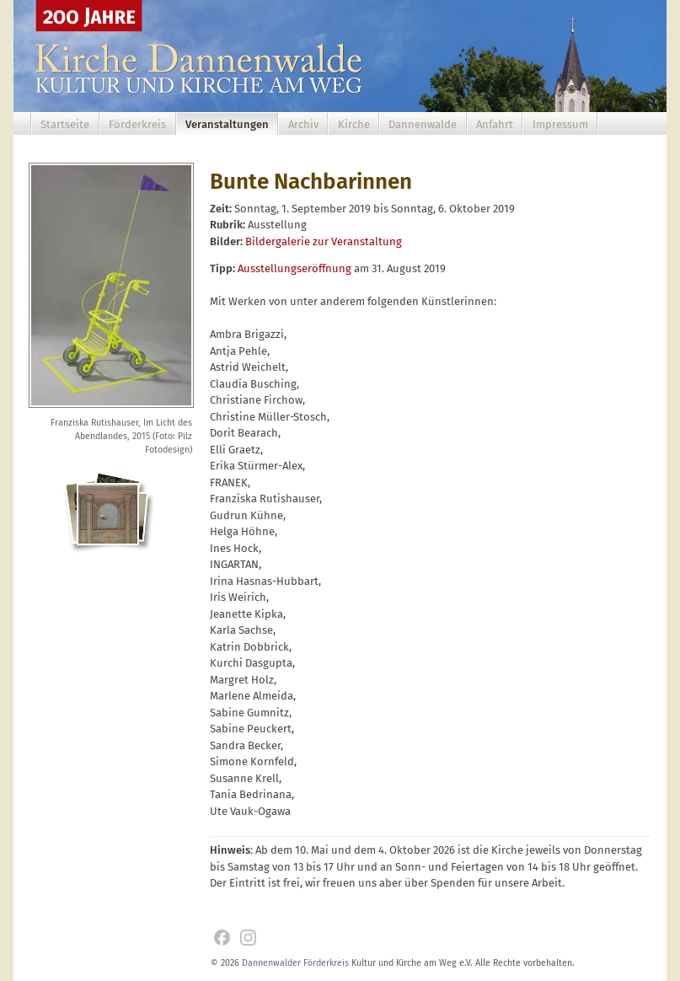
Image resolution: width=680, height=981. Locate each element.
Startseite (64, 124)
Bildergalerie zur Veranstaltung (323, 241)
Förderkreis (137, 124)
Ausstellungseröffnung (294, 268)
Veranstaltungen (227, 124)
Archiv (303, 124)
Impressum (560, 124)
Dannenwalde (422, 124)
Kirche (354, 124)
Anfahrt (494, 124)
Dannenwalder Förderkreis (295, 962)
